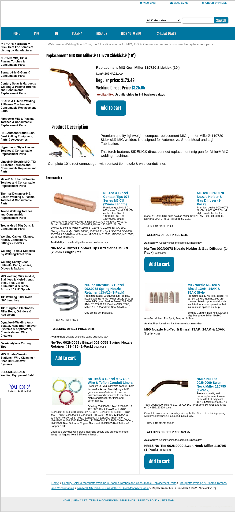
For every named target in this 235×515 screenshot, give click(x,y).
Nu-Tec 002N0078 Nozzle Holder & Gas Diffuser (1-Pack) (210, 198)
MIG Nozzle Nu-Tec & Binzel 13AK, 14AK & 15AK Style (204, 288)
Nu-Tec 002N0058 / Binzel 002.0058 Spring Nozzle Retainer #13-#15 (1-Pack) (104, 288)
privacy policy (148, 500)
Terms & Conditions (103, 500)
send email (179, 3)
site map (167, 500)
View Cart (148, 3)
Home (16, 33)
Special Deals (166, 33)
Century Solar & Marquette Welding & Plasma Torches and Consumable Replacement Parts (119, 483)
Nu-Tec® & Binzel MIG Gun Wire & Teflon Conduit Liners (110, 380)
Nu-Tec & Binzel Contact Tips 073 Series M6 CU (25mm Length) (116, 198)
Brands (103, 33)
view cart (80, 500)
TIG (57, 33)
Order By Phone (214, 3)
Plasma (78, 33)
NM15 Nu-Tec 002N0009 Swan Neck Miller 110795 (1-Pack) (211, 384)
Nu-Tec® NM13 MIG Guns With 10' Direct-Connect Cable (113, 488)
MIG (38, 33)
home (67, 500)
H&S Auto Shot (132, 33)
